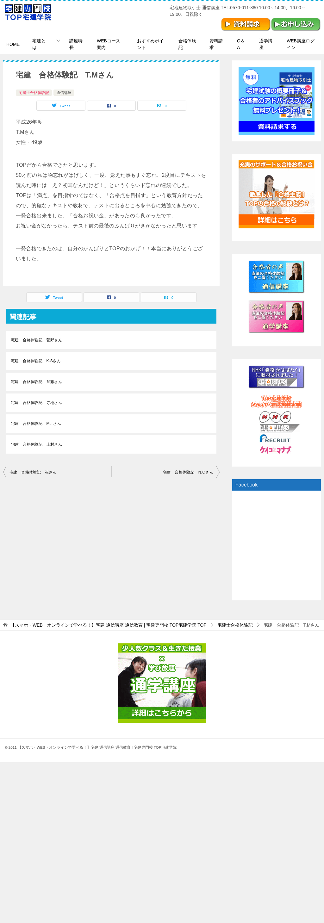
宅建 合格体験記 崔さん (33, 472)
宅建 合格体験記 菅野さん (36, 340)
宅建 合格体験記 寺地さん (36, 402)
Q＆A (241, 44)
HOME (13, 44)
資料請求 (216, 44)
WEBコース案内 (108, 44)
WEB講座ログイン (301, 44)
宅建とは (39, 44)
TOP (108, 625)
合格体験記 (187, 44)
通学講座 (265, 44)
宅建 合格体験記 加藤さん (36, 382)
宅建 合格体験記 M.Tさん (36, 423)
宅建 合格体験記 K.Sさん (36, 361)
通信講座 (64, 92)
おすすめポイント (150, 44)
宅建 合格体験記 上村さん (36, 444)
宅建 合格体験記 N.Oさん (188, 472)
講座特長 (76, 44)
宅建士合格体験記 (34, 92)
